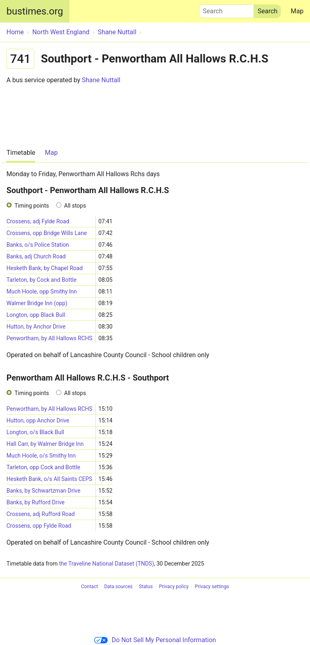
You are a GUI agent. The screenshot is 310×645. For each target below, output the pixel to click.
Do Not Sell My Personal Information (155, 640)
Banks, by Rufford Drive (35, 502)
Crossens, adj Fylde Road (37, 221)
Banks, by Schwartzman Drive (43, 490)
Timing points (32, 205)
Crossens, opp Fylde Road (38, 525)
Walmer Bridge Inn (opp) (36, 303)
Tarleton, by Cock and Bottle (41, 280)
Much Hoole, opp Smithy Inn (41, 291)
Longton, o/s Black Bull (35, 432)
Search (226, 9)
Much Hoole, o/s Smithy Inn (41, 455)
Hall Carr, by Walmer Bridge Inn (45, 444)
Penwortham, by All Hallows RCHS (49, 338)
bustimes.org (34, 11)
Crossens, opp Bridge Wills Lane (46, 233)
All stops (75, 205)
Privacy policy (174, 586)
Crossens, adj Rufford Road (40, 514)
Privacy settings (212, 586)
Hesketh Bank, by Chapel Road (44, 268)
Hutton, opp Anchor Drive (37, 420)
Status (146, 586)
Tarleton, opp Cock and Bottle (43, 467)
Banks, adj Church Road (36, 256)
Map (297, 11)
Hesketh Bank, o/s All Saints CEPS (49, 479)
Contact (89, 586)
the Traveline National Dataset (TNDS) (106, 563)
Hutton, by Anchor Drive (35, 326)
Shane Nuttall (101, 80)
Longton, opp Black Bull (35, 315)
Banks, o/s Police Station (37, 244)
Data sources (118, 586)
